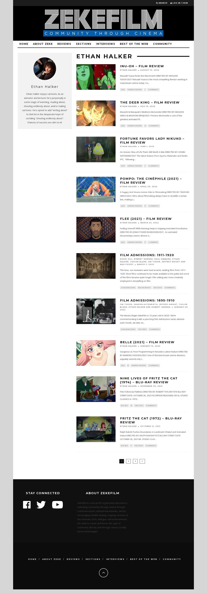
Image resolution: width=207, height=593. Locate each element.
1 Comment (153, 244)
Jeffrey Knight (171, 264)
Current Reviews (135, 90)
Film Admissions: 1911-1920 (147, 257)
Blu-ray (124, 408)
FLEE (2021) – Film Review (146, 220)
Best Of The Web (134, 43)
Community (162, 43)
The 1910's (158, 289)
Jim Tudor (154, 264)
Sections (83, 43)
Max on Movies (144, 289)
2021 (123, 244)
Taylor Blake (138, 264)
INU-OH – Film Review (142, 66)
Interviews (105, 43)
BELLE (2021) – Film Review (147, 344)
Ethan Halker (128, 70)
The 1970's (139, 408)
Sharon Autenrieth (146, 306)
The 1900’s (142, 331)
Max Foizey (126, 266)
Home (23, 43)
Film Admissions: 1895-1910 (147, 302)
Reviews (64, 43)
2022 (123, 90)
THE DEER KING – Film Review (150, 103)
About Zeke (43, 43)
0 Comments (153, 90)
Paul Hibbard (162, 261)
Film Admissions (128, 289)
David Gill (126, 261)
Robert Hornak (143, 261)
